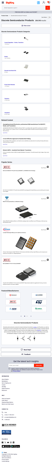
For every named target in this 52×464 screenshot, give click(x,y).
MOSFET (39, 330)
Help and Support (6, 398)
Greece (4, 452)
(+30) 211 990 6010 (8, 415)
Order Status (5, 400)
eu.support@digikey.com (9, 417)
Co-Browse (6, 420)
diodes (35, 327)
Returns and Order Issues (8, 404)
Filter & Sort (27, 25)
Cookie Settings (5, 461)
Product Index (4, 15)
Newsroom (4, 390)
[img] (10, 3)
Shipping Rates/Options (7, 402)
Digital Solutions (6, 388)
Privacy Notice (16, 371)
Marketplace (5, 381)
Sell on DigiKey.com (6, 383)
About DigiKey (5, 379)
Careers (3, 385)
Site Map (4, 386)
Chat (4, 412)
